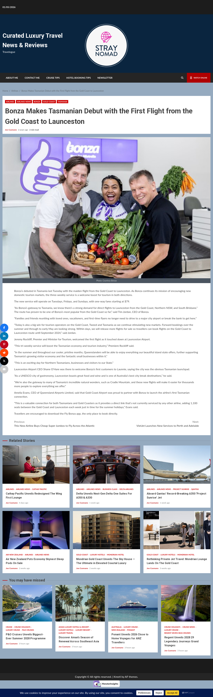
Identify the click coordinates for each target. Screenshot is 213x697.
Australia (116, 627)
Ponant (131, 630)
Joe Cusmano (11, 129)
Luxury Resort (83, 630)
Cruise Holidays (22, 627)
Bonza (37, 102)
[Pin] (4, 344)
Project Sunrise (181, 489)
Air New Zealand (14, 555)
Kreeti (117, 676)
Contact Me (32, 77)
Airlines (10, 102)
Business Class (110, 489)
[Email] (4, 369)
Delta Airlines (126, 489)
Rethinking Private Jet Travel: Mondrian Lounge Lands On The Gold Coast (177, 530)
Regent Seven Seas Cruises (177, 633)
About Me (12, 77)
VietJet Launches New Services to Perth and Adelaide (152, 423)
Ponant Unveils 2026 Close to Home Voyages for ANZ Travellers (133, 603)
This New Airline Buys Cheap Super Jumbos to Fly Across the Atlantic (60, 423)
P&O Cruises (28, 630)
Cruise (9, 627)
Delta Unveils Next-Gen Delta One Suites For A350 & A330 (106, 464)
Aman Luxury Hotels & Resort (74, 627)
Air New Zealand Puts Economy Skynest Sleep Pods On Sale (36, 530)
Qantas (195, 489)
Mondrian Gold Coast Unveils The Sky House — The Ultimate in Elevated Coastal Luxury (106, 530)
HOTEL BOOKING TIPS (78, 77)
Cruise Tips (53, 77)
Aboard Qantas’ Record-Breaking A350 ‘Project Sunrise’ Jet (177, 464)
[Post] (4, 361)
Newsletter (104, 77)
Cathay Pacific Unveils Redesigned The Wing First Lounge (36, 464)
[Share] (4, 328)
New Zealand (118, 630)
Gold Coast (49, 102)
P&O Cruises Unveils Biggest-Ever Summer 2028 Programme (27, 603)
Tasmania (62, 102)
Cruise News (189, 627)
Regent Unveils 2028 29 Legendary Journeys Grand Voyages (186, 603)
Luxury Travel (66, 633)
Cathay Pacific (39, 489)
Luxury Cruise (13, 630)
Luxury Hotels (97, 555)
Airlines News (24, 102)
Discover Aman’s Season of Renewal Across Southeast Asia (80, 603)
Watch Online (196, 77)
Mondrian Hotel (115, 555)
